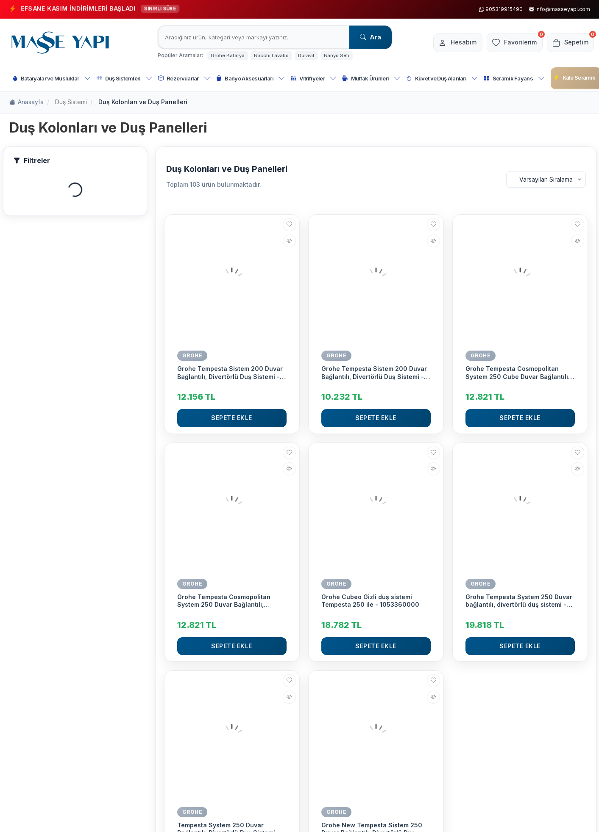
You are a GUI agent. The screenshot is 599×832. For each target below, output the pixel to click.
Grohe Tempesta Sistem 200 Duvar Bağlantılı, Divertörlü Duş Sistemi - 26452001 (230, 372)
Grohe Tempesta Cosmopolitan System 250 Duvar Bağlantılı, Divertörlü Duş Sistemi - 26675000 (230, 600)
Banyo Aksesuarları (250, 78)
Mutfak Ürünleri (371, 78)
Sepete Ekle (231, 417)
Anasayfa (26, 102)
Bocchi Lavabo (271, 55)
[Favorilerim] (508, 43)
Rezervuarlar (184, 78)
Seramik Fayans (514, 78)
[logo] (60, 42)
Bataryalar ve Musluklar (51, 78)
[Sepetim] (568, 43)
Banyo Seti (336, 55)
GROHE (192, 355)
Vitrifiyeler (313, 78)
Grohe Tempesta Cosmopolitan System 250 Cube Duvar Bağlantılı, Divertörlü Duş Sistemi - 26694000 (518, 372)
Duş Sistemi (71, 101)
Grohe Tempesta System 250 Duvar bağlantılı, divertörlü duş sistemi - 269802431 (518, 600)
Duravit (306, 55)
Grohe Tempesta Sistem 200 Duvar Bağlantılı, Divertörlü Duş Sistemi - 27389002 (374, 372)
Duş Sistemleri (124, 78)
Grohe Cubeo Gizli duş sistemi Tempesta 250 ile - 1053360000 (370, 600)
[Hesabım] (447, 43)
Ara (370, 37)
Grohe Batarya (228, 55)
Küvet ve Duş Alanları (442, 78)
